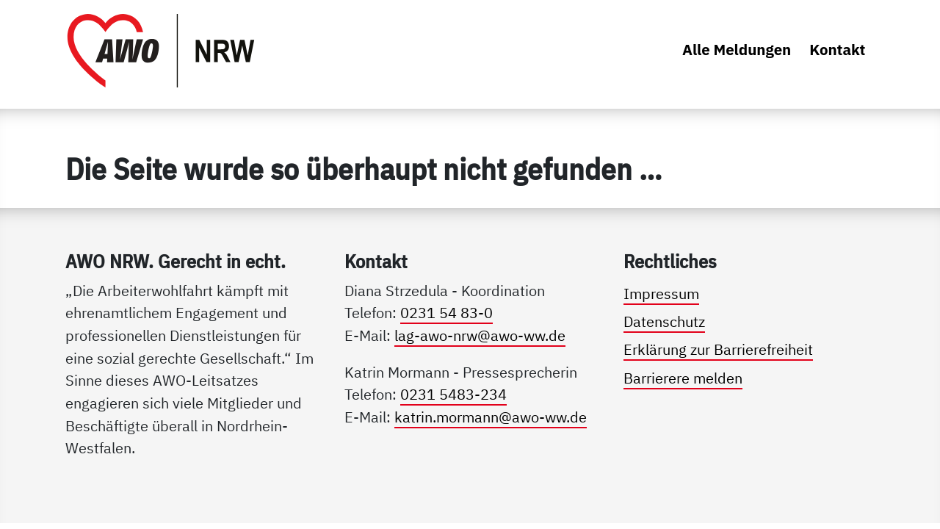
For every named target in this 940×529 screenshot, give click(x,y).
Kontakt (837, 50)
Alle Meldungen (736, 50)
